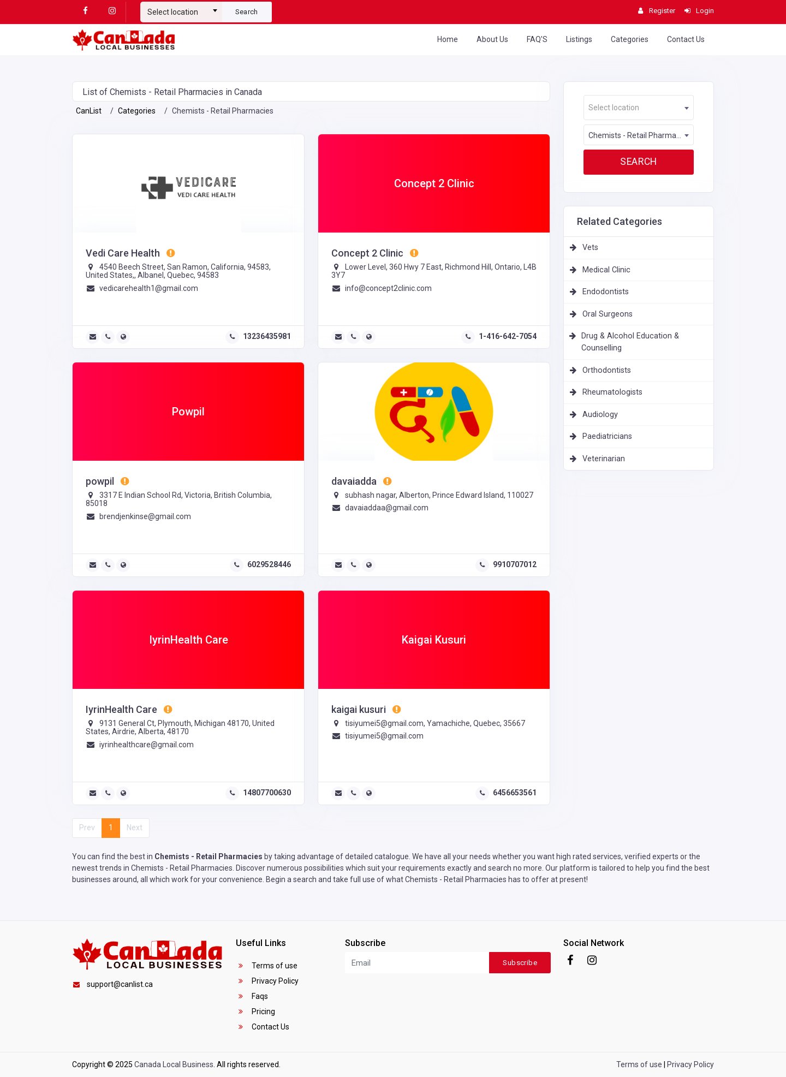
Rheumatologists (612, 392)
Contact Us (686, 39)
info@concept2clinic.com (388, 288)
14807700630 (267, 792)
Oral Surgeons (607, 314)
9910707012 (515, 564)
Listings (579, 39)
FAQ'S (537, 39)
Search (246, 12)
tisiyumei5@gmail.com (384, 735)
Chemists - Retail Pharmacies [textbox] (639, 135)
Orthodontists (606, 370)
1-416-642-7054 (508, 336)
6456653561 (515, 792)
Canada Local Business (173, 1064)
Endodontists (605, 291)
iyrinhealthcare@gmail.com (146, 744)
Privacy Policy (267, 981)
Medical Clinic (606, 270)
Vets (590, 247)
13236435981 (267, 336)
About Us (492, 39)
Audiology (600, 414)
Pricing (255, 1011)
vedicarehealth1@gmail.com (148, 288)
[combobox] (181, 8)
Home (447, 39)
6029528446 (269, 564)
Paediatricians (607, 436)
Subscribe (520, 963)
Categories (629, 39)
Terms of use (266, 965)
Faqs (252, 996)
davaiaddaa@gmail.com (386, 507)
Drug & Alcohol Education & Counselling (630, 342)
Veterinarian (603, 458)
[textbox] (181, 12)
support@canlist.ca (112, 984)
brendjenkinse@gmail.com (145, 516)
